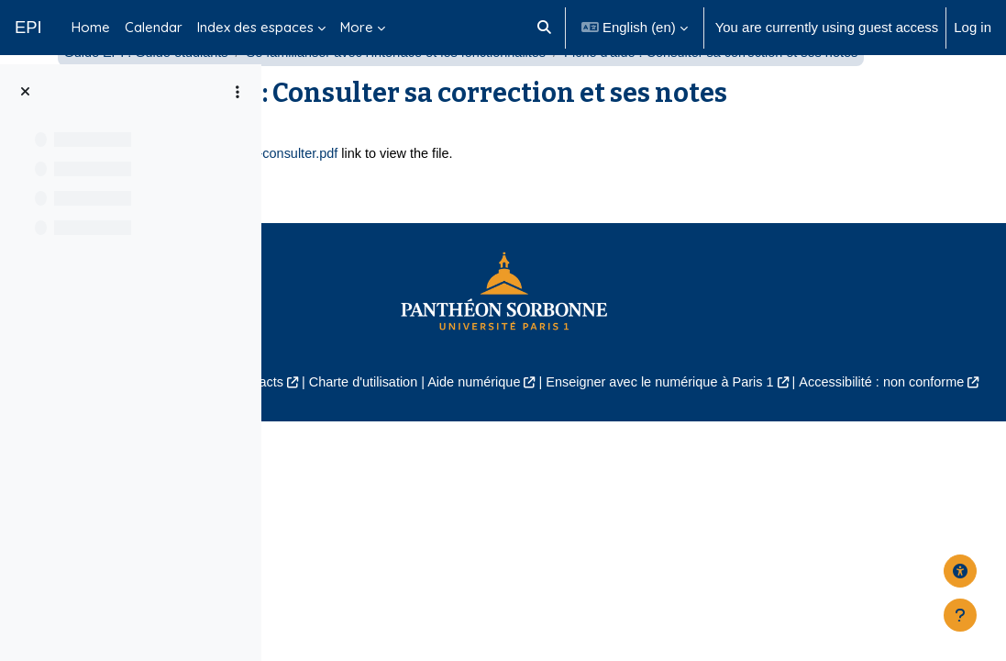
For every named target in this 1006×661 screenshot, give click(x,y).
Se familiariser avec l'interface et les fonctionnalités (682, 98)
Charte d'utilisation (625, 513)
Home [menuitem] (91, 27)
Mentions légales (411, 513)
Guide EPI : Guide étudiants (424, 98)
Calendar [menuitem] (153, 27)
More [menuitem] (356, 27)
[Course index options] (237, 91)
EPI (28, 27)
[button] (545, 27)
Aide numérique (740, 513)
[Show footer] (960, 615)
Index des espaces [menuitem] (255, 27)
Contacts (517, 513)
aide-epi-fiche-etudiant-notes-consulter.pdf (496, 284)
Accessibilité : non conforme (667, 534)
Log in (972, 27)
